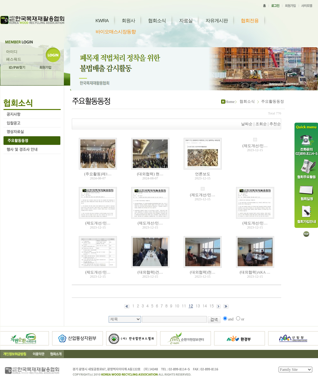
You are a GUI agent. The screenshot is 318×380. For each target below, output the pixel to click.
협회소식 (157, 20)
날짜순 (247, 124)
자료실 (186, 20)
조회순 (261, 124)
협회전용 (250, 20)
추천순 (275, 124)
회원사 (128, 20)
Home (229, 102)
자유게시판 (217, 20)
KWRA (102, 20)
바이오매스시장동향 (116, 31)
